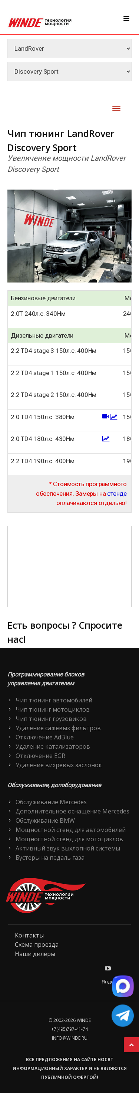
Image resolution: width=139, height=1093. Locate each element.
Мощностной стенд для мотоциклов (69, 839)
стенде (117, 493)
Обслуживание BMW (45, 820)
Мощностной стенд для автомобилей (71, 830)
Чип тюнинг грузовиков (51, 719)
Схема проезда (37, 944)
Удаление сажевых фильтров (58, 728)
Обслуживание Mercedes (51, 802)
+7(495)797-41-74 (69, 1029)
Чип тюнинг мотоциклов (53, 709)
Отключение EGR (40, 756)
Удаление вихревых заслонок (59, 765)
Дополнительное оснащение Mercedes (72, 811)
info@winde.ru (69, 1038)
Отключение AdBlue (45, 737)
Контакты (29, 935)
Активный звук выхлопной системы (68, 848)
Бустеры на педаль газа (50, 857)
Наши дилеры (35, 954)
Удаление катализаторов (53, 746)
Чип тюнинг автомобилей (54, 700)
